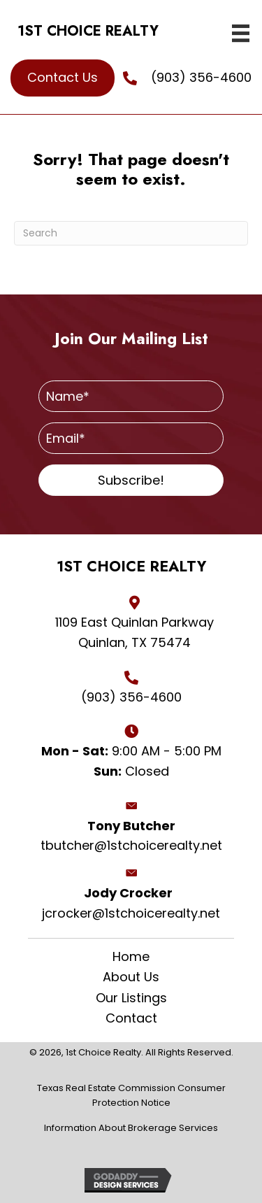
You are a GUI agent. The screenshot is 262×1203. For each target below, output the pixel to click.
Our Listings (131, 998)
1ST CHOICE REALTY (88, 31)
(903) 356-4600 (201, 77)
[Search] (131, 233)
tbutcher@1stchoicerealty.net (131, 845)
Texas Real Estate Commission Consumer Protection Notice (131, 1095)
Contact (131, 1018)
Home (131, 956)
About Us (131, 977)
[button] (131, 480)
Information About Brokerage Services (131, 1127)
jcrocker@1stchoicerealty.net (131, 913)
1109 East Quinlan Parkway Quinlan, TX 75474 (134, 632)
